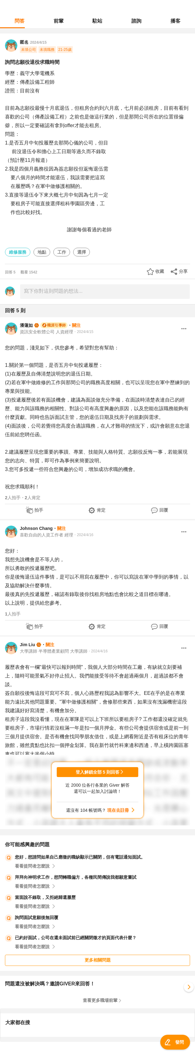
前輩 (59, 21)
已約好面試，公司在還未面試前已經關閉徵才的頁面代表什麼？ (75, 937)
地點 (42, 252)
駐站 (97, 21)
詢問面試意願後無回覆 (36, 917)
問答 (19, 21)
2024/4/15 (38, 42)
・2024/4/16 (83, 535)
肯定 (101, 510)
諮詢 (136, 21)
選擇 (81, 252)
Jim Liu (27, 644)
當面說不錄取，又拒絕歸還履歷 (45, 897)
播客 (175, 21)
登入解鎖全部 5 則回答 (98, 772)
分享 (183, 271)
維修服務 (17, 252)
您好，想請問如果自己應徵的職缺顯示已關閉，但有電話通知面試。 (80, 857)
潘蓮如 (26, 325)
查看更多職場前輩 (100, 1000)
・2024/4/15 (83, 332)
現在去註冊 (118, 810)
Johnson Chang (36, 528)
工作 (61, 252)
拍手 (38, 510)
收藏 (159, 271)
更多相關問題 (98, 960)
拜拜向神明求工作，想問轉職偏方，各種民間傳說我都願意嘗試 (75, 877)
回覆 (163, 510)
